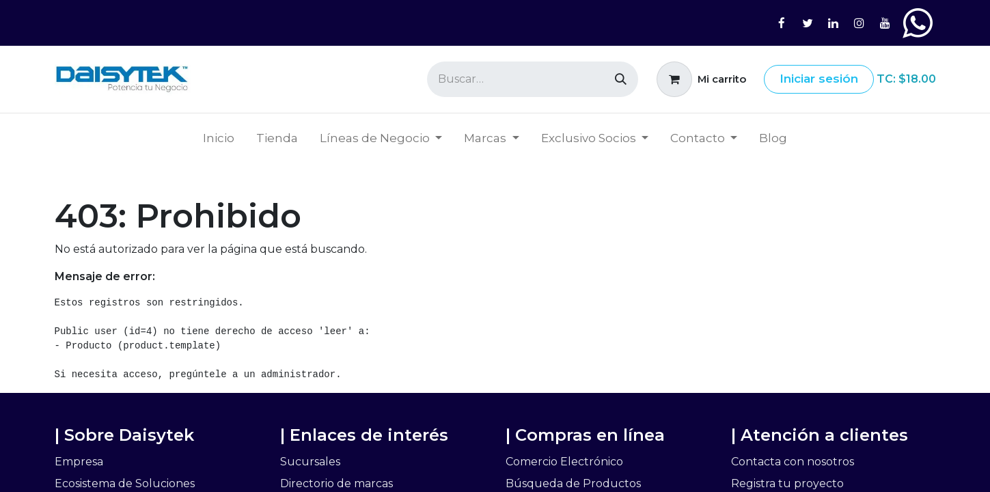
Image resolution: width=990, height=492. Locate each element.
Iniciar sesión (819, 78)
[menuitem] (218, 139)
